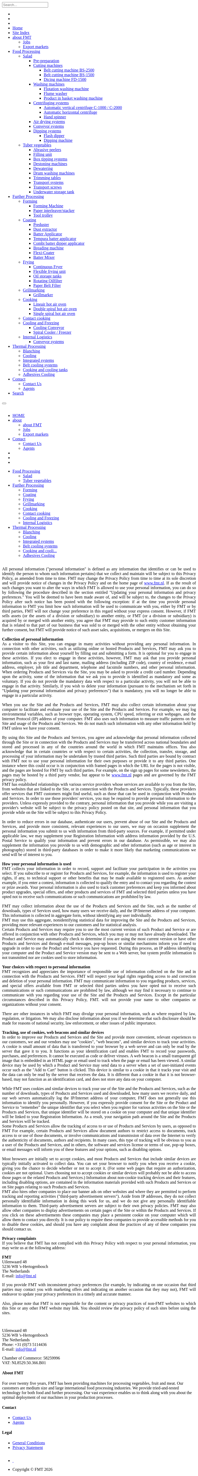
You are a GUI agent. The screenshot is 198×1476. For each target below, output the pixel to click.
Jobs (26, 429)
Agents (29, 448)
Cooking (30, 299)
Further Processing (28, 196)
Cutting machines (47, 65)
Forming (30, 201)
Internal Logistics (37, 337)
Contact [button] (18, 439)
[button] (26, 471)
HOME (18, 415)
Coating (29, 220)
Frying (28, 262)
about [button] (17, 420)
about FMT (21, 37)
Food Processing (26, 51)
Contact (18, 379)
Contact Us (32, 443)
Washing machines (49, 84)
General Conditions (28, 1443)
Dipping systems (47, 131)
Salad (27, 56)
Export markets (35, 434)
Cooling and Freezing (41, 323)
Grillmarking (34, 290)
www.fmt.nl (154, 583)
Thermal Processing (29, 346)
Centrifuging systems (51, 103)
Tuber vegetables (37, 145)
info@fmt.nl (26, 1276)
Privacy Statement (27, 1447)
